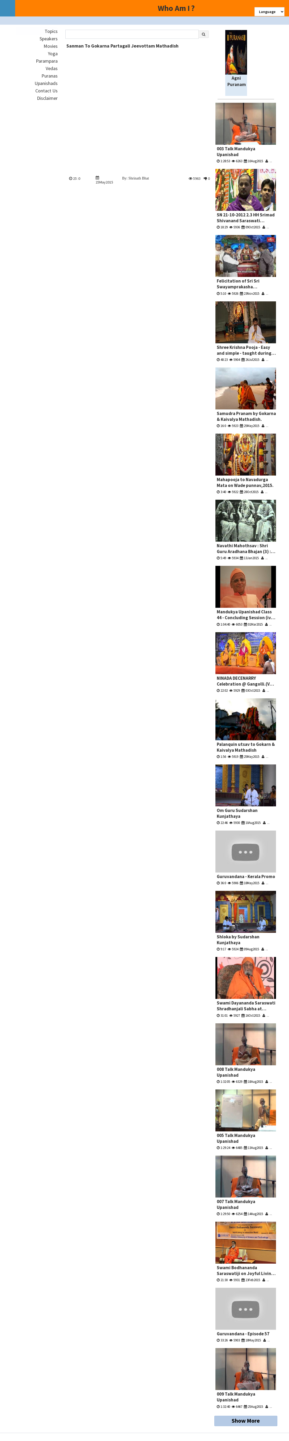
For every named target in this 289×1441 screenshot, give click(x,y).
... (268, 161)
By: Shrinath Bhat (135, 178)
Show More (246, 1420)
